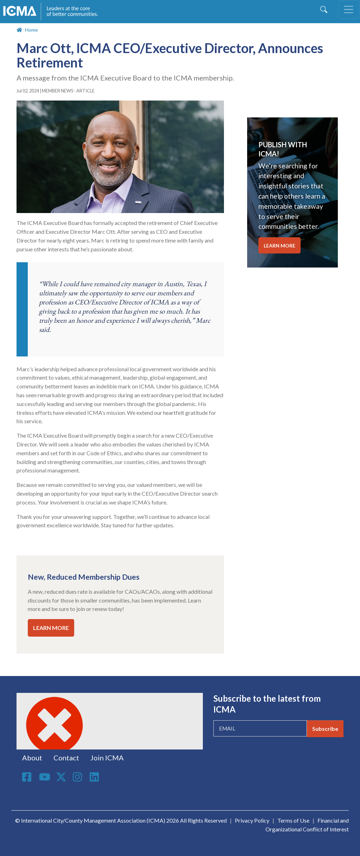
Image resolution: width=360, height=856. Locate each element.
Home (31, 30)
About (32, 757)
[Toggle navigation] (348, 9)
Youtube (44, 777)
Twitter (61, 777)
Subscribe (325, 728)
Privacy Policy (252, 820)
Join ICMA (107, 757)
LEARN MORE (51, 627)
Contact (66, 757)
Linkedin (95, 777)
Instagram (78, 777)
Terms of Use (293, 820)
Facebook (27, 777)
